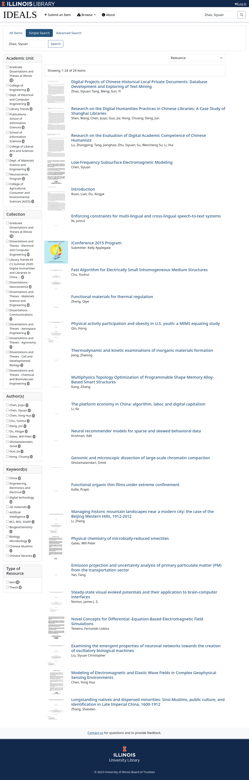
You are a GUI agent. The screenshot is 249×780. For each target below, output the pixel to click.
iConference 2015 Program (96, 243)
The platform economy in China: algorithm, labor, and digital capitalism (138, 404)
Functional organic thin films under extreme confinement (125, 484)
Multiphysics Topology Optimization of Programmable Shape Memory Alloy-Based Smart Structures (142, 379)
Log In (240, 4)
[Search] (220, 15)
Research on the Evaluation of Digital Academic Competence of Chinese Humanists (138, 138)
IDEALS (20, 14)
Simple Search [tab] (39, 33)
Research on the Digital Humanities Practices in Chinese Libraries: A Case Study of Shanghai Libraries (148, 111)
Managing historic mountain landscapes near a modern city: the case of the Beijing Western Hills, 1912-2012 (142, 514)
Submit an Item (57, 15)
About (108, 15)
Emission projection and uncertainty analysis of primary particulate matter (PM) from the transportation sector (146, 568)
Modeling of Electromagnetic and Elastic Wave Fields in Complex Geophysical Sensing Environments (143, 675)
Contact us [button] (95, 733)
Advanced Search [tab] (68, 33)
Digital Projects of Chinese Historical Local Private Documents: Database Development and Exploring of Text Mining (139, 84)
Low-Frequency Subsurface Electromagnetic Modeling (122, 162)
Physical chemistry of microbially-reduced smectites (120, 538)
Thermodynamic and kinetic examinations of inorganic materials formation (142, 350)
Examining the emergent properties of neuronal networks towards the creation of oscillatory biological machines (146, 648)
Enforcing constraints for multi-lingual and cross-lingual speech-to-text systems (146, 216)
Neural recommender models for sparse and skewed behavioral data (136, 431)
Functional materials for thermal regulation (112, 296)
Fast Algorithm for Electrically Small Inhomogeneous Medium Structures (139, 269)
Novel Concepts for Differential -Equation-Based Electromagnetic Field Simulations (137, 621)
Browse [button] (85, 15)
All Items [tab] (16, 33)
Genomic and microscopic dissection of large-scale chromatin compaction (140, 457)
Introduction (83, 189)
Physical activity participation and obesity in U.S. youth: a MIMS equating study (145, 323)
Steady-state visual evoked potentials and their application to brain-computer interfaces (144, 594)
